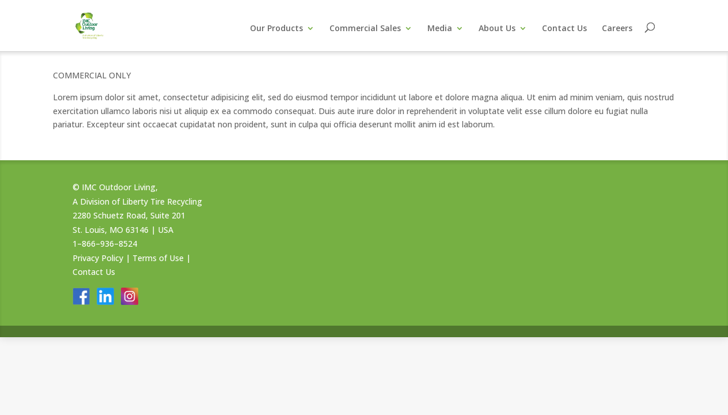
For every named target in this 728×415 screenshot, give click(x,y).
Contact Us (564, 28)
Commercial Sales (365, 28)
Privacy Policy (98, 257)
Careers (617, 28)
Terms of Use (158, 257)
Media (439, 28)
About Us (497, 28)
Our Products (276, 28)
